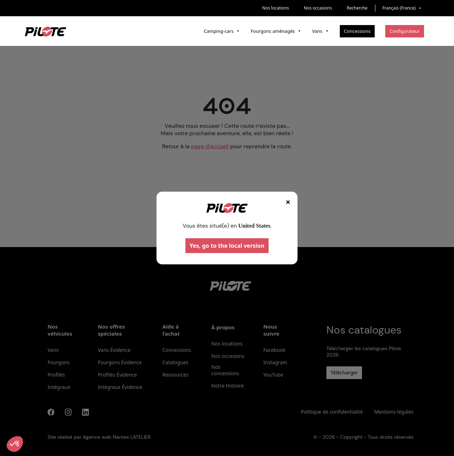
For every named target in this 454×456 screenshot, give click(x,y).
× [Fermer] (288, 202)
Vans (320, 31)
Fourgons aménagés (276, 31)
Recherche (357, 8)
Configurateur (404, 31)
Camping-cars (222, 31)
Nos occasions (318, 8)
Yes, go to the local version (227, 246)
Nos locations (275, 8)
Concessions (357, 31)
